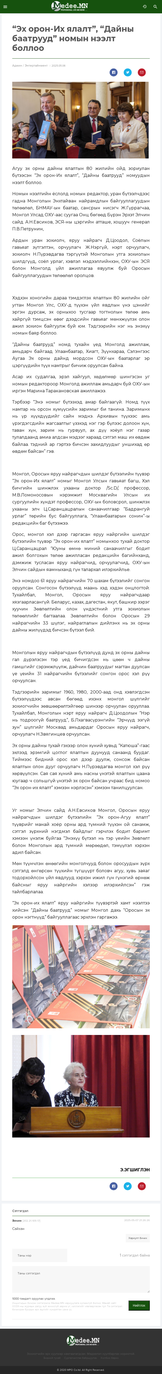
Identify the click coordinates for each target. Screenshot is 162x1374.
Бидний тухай (52, 1358)
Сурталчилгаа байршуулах (80, 1358)
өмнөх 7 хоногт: (143, 6)
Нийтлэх (139, 1305)
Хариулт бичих (137, 1238)
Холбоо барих (110, 1358)
